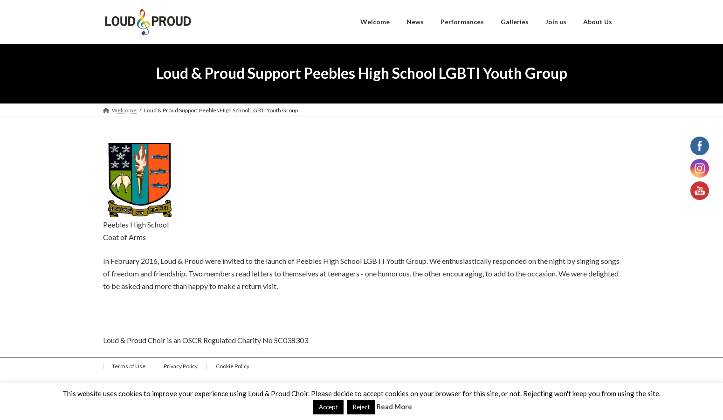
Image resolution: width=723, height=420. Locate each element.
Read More (394, 406)
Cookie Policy (232, 366)
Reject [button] (361, 407)
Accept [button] (328, 407)
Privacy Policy (181, 366)
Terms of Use (128, 366)
